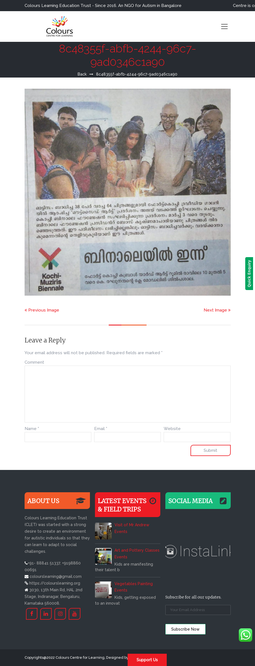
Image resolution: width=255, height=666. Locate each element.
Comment (34, 362)
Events (121, 531)
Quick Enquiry (251, 273)
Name (32, 428)
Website (172, 428)
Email (100, 428)
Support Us (147, 660)
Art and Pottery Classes (137, 550)
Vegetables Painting (134, 583)
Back (82, 74)
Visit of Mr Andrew (132, 525)
